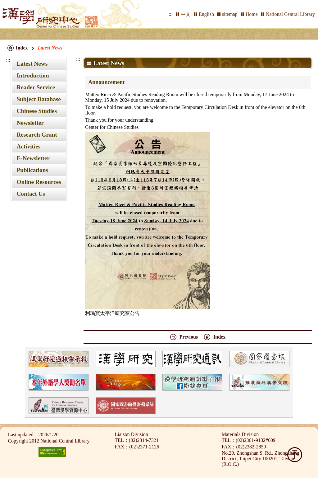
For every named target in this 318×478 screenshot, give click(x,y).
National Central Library (290, 14)
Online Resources (38, 182)
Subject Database (38, 99)
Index (22, 47)
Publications (32, 170)
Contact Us (30, 193)
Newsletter (29, 123)
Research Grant (36, 134)
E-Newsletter (33, 158)
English (206, 14)
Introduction (32, 75)
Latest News (32, 63)
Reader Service (35, 87)
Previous (188, 337)
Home (252, 14)
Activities (28, 146)
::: (171, 14)
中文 (186, 14)
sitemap (230, 14)
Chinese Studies (36, 111)
